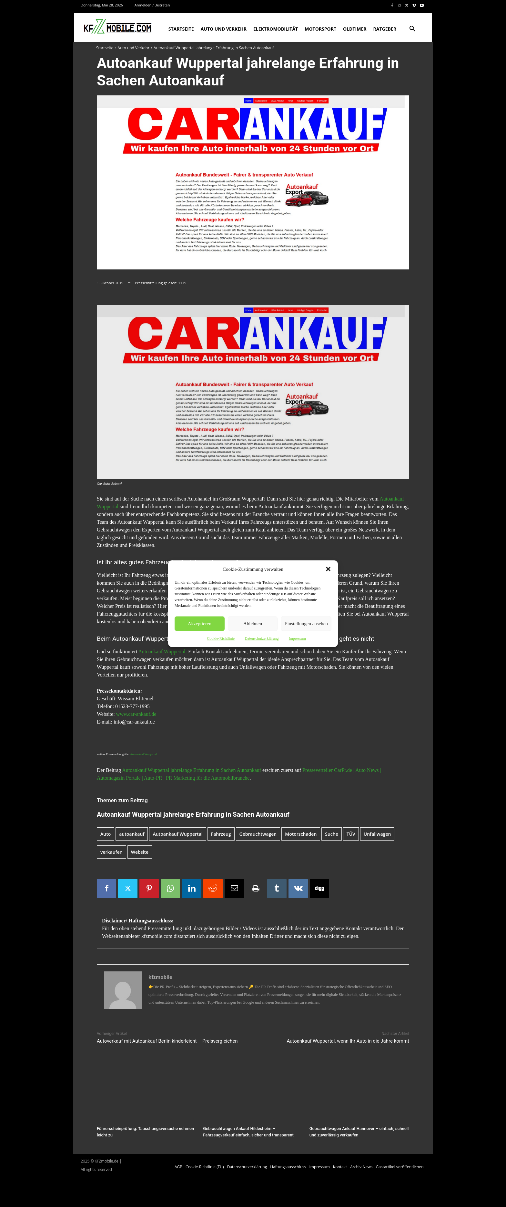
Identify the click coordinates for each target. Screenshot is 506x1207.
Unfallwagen (377, 834)
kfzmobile (160, 977)
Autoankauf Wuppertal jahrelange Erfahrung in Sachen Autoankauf (191, 770)
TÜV (351, 834)
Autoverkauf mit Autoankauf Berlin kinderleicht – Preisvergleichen (167, 1041)
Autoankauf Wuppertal (161, 651)
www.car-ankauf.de (136, 714)
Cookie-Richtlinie (221, 638)
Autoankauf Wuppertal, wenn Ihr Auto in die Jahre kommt (348, 1041)
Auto (105, 834)
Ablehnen (252, 623)
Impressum (297, 638)
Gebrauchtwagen (258, 834)
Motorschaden (301, 834)
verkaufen (111, 852)
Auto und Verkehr (133, 48)
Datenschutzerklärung (261, 638)
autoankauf (131, 834)
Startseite (104, 48)
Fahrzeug (221, 834)
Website (139, 852)
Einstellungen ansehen (306, 623)
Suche (331, 834)
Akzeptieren (199, 623)
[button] (328, 569)
